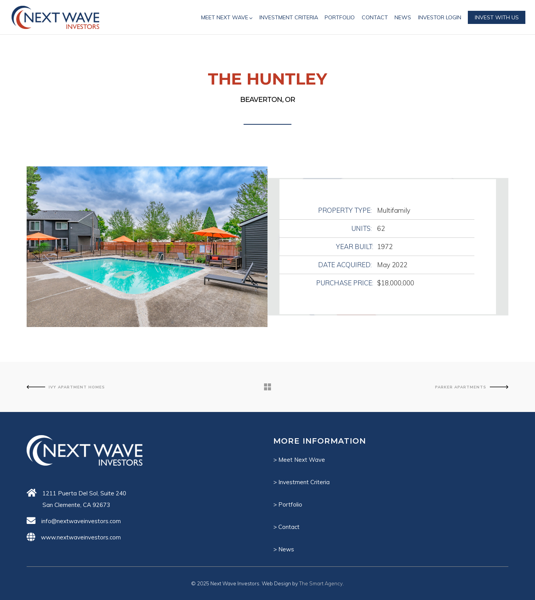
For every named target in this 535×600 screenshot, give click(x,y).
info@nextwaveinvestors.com (81, 521)
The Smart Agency (321, 583)
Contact (289, 527)
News (286, 549)
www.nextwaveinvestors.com (81, 537)
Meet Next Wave (301, 459)
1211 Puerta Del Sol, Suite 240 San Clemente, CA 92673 (84, 499)
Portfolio (290, 504)
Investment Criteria (304, 482)
